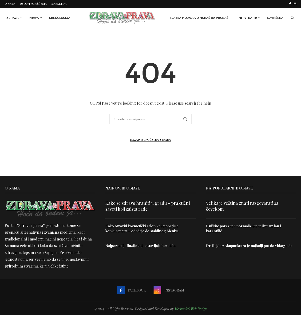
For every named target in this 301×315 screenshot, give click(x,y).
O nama (10, 3)
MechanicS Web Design (190, 308)
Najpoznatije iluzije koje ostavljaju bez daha (142, 245)
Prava (32, 17)
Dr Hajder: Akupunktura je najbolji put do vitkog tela (250, 245)
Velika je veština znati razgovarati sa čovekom (242, 205)
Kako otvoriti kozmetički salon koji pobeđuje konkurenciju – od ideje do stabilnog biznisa (143, 228)
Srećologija (58, 17)
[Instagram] (295, 4)
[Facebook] (290, 4)
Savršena (277, 17)
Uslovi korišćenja (33, 3)
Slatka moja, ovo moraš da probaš (200, 17)
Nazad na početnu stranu (150, 139)
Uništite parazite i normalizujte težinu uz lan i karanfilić (244, 228)
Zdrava (11, 17)
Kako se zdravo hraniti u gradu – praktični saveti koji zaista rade (147, 205)
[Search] (294, 17)
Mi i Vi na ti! (249, 17)
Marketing (59, 3)
